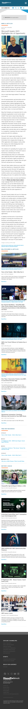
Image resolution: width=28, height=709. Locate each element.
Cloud (14, 245)
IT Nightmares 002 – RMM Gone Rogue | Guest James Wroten (13, 441)
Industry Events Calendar (8, 660)
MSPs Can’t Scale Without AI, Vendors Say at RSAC (14, 343)
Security (20, 269)
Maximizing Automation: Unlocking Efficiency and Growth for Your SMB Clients (14, 415)
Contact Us (5, 685)
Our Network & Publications (9, 648)
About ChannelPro (7, 643)
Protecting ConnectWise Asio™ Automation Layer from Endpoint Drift (14, 515)
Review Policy (6, 687)
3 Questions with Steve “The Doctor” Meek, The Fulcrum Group (13, 448)
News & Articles (7, 23)
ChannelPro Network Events (9, 659)
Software (21, 302)
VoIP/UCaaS (3, 376)
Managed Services (5, 246)
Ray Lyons (9, 345)
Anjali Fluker (9, 382)
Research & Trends (10, 302)
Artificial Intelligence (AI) (7, 245)
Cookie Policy (6, 692)
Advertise (5, 666)
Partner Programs (13, 246)
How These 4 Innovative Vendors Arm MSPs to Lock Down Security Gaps (13, 379)
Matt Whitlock (10, 311)
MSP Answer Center (7, 613)
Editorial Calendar (7, 646)
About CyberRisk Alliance (8, 644)
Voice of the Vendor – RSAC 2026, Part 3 (11, 455)
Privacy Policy (6, 690)
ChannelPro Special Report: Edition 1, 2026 (13, 486)
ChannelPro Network (12, 488)
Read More (3, 281)
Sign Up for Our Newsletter (9, 651)
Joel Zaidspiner (10, 274)
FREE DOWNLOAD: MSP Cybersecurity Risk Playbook (13, 549)
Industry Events (20, 245)
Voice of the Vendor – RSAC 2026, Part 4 (12, 272)
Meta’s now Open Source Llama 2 (15, 180)
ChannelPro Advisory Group (9, 649)
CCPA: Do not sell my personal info (11, 694)
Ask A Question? (6, 653)
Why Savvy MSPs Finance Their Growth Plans (12, 461)
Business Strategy (17, 410)
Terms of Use (6, 689)
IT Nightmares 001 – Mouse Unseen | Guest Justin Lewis (13, 580)
